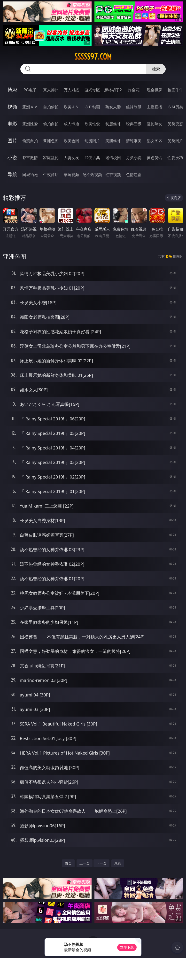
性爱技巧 (175, 157)
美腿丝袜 (113, 140)
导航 (12, 174)
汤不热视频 (92, 174)
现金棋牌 (154, 90)
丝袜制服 (133, 106)
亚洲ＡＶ (30, 106)
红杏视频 (113, 174)
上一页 (84, 863)
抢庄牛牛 (175, 90)
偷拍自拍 (51, 123)
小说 (12, 157)
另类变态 (175, 123)
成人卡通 (71, 123)
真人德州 (51, 90)
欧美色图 (71, 140)
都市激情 (30, 157)
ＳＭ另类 (175, 106)
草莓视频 (71, 174)
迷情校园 (113, 157)
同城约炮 (30, 174)
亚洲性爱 (30, 123)
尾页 (117, 863)
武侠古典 (92, 157)
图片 (12, 140)
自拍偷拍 (51, 106)
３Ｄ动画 (92, 106)
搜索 (156, 69)
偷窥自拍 (30, 140)
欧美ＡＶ (71, 106)
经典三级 (133, 123)
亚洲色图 (51, 140)
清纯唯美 (133, 140)
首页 (68, 863)
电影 (12, 123)
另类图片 (175, 140)
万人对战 (71, 90)
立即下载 (127, 947)
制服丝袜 (113, 123)
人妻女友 (71, 157)
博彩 (12, 89)
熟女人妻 (113, 106)
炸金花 (134, 90)
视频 (12, 106)
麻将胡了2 (113, 90)
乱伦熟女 (154, 123)
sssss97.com (93, 57)
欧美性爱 (92, 123)
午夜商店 (51, 174)
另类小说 (133, 157)
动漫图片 (92, 140)
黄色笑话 (154, 157)
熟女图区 (154, 140)
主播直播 (154, 106)
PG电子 (29, 90)
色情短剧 (133, 174)
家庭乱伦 (51, 157)
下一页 (101, 863)
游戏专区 (92, 90)
